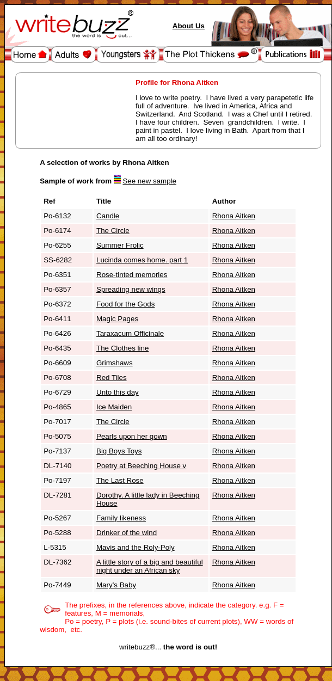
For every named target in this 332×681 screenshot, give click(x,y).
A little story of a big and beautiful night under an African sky (149, 566)
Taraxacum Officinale (130, 333)
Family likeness (121, 518)
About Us (189, 26)
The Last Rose (120, 480)
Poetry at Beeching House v (141, 466)
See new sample (149, 181)
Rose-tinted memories (131, 275)
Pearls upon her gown (131, 436)
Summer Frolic (120, 245)
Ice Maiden (114, 407)
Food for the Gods (125, 304)
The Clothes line (122, 348)
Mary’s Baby (116, 585)
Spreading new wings (130, 289)
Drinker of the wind (126, 533)
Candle (107, 216)
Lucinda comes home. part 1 (142, 260)
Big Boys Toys (119, 451)
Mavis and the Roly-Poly (135, 547)
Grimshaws (114, 363)
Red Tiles (111, 377)
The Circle (113, 230)
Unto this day (117, 392)
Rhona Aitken (233, 216)
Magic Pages (117, 319)
